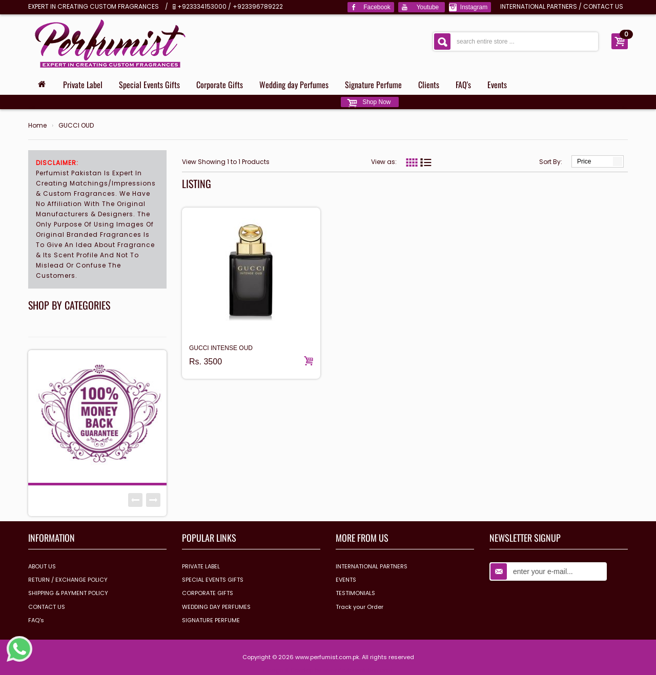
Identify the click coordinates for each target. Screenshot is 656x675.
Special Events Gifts (149, 84)
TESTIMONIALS (355, 593)
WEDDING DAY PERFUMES (216, 607)
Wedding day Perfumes (294, 84)
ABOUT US (42, 566)
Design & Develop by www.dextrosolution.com (328, 670)
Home (37, 125)
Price (584, 161)
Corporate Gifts (219, 84)
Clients (428, 84)
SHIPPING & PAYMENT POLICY (68, 593)
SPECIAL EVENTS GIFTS (212, 580)
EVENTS (346, 580)
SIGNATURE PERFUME (211, 620)
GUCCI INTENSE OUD (221, 348)
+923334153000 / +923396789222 (230, 6)
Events (497, 84)
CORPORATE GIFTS (207, 593)
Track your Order (359, 607)
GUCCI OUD (76, 125)
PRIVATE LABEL (201, 566)
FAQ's (463, 84)
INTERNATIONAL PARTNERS (538, 6)
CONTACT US (603, 6)
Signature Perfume (373, 84)
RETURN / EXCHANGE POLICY (68, 580)
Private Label (82, 84)
